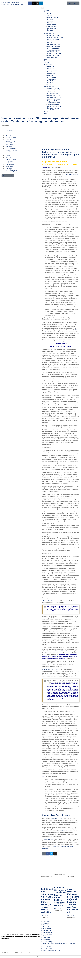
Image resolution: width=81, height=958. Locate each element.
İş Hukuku (50, 19)
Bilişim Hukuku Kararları (53, 43)
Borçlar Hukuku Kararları (54, 48)
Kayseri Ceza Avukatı (56, 818)
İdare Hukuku (51, 30)
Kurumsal (46, 59)
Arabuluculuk (50, 32)
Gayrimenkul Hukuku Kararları (55, 37)
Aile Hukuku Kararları (53, 39)
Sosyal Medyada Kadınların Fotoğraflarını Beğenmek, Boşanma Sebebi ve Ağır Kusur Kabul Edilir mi (73, 900)
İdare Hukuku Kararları (53, 55)
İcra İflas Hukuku (51, 28)
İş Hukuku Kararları (52, 41)
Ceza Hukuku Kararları (53, 35)
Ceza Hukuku (51, 14)
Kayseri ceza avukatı (47, 839)
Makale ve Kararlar (49, 33)
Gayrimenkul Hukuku (53, 17)
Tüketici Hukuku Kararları (54, 52)
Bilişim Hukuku (51, 21)
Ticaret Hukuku (51, 26)
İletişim (46, 61)
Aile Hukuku (50, 15)
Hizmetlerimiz (48, 12)
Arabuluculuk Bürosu (11, 150)
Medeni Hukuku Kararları (54, 53)
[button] (42, 8)
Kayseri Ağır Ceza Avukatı (56, 815)
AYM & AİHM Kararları (53, 57)
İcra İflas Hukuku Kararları (54, 44)
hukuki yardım (65, 831)
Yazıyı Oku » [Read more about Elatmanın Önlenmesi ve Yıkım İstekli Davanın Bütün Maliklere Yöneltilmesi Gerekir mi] (57, 908)
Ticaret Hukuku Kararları (53, 50)
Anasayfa (46, 10)
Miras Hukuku (51, 23)
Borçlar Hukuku (51, 24)
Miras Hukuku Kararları (53, 46)
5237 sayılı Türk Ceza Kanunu (50, 601)
